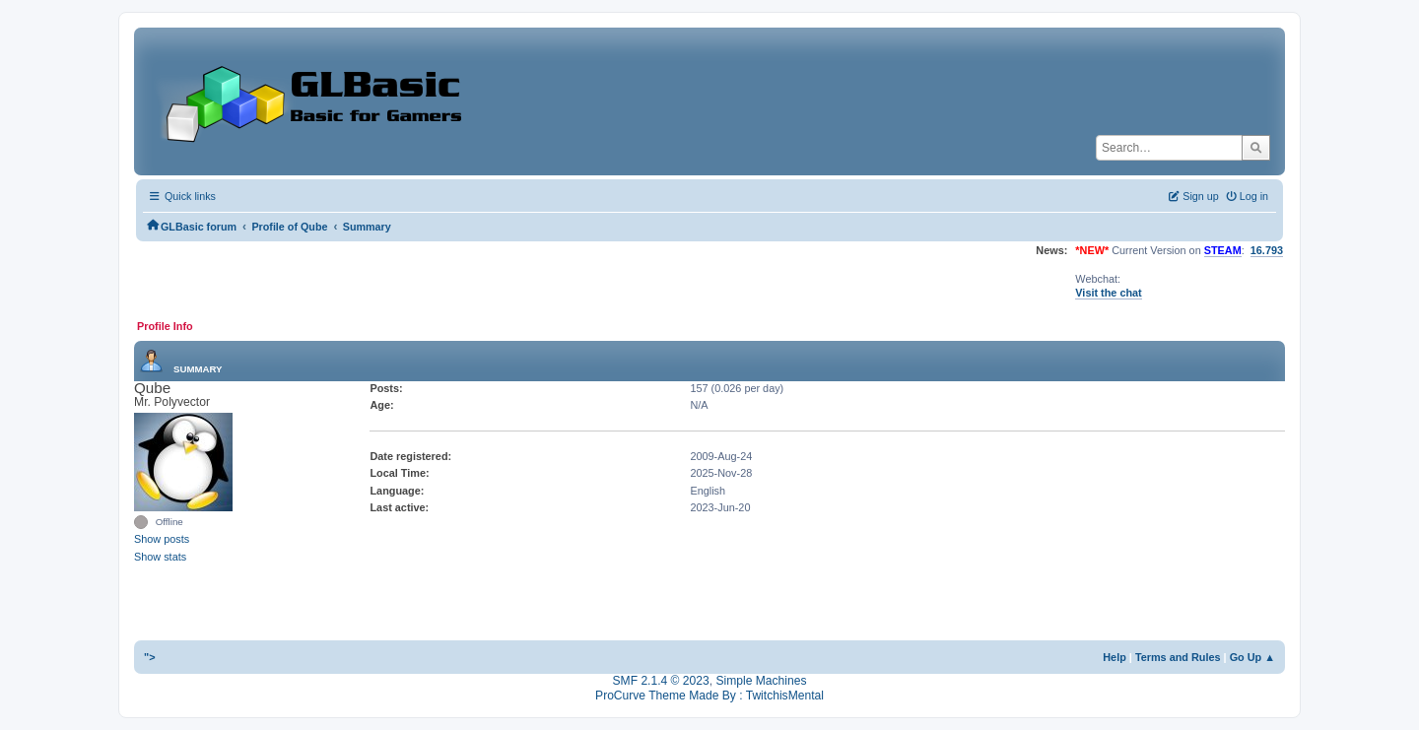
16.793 (1266, 250)
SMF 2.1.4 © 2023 (661, 681)
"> (150, 657)
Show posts (161, 539)
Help (1114, 657)
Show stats (160, 557)
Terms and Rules (1178, 657)
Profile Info (165, 326)
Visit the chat (1108, 293)
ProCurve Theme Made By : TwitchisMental (709, 695)
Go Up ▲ (1252, 657)
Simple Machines (760, 681)
